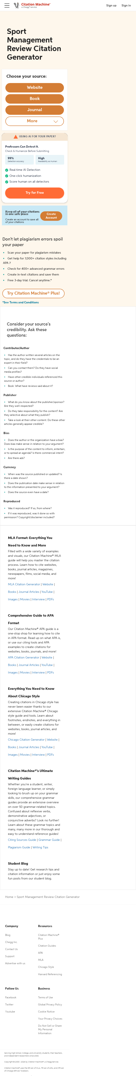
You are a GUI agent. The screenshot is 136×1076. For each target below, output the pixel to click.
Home (9, 897)
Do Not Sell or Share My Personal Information (50, 1030)
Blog (7, 935)
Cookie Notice (46, 1012)
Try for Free (35, 193)
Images (13, 599)
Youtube (10, 1012)
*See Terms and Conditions (20, 302)
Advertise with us (15, 963)
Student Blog (18, 864)
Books (12, 591)
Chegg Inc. (11, 942)
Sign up (111, 5)
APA (40, 953)
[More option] (34, 121)
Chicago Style (46, 967)
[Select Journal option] (34, 110)
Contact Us (11, 949)
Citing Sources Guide (22, 839)
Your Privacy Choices (50, 1019)
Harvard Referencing (50, 974)
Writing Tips (40, 847)
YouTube (47, 591)
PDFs (50, 599)
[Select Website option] (34, 87)
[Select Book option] (34, 99)
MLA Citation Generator (24, 584)
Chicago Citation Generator (26, 739)
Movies (25, 599)
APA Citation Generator (23, 657)
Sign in (126, 5)
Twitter (9, 1004)
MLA (40, 960)
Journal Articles (29, 591)
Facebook (10, 997)
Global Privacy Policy (50, 1004)
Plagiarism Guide (19, 847)
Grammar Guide (49, 839)
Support (9, 956)
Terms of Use (45, 997)
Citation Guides (47, 946)
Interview (38, 599)
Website (47, 584)
